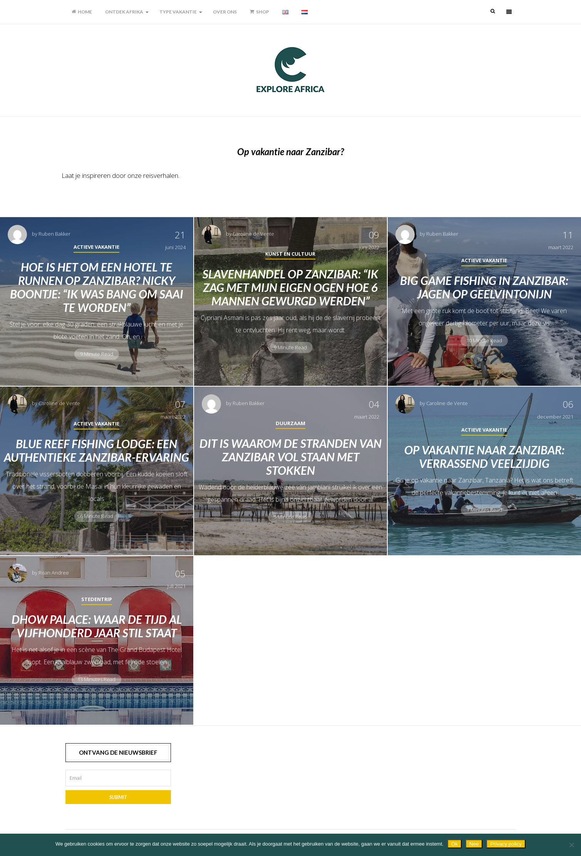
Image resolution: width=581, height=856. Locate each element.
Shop (259, 12)
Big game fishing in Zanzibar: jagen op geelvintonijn (484, 287)
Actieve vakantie (96, 246)
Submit (118, 797)
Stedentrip (96, 599)
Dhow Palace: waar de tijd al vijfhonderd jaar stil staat (97, 626)
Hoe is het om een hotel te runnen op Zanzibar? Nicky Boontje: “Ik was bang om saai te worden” (96, 287)
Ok (454, 844)
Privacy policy (505, 844)
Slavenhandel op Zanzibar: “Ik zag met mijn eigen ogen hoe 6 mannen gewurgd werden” (290, 286)
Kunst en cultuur (290, 253)
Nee (474, 844)
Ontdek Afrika (124, 12)
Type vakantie (178, 12)
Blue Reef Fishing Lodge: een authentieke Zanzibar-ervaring (96, 450)
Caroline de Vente (253, 233)
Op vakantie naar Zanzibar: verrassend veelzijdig (484, 456)
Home (82, 12)
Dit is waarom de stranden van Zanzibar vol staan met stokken (290, 456)
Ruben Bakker (54, 233)
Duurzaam (290, 422)
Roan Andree (54, 572)
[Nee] (571, 845)
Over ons (225, 12)
